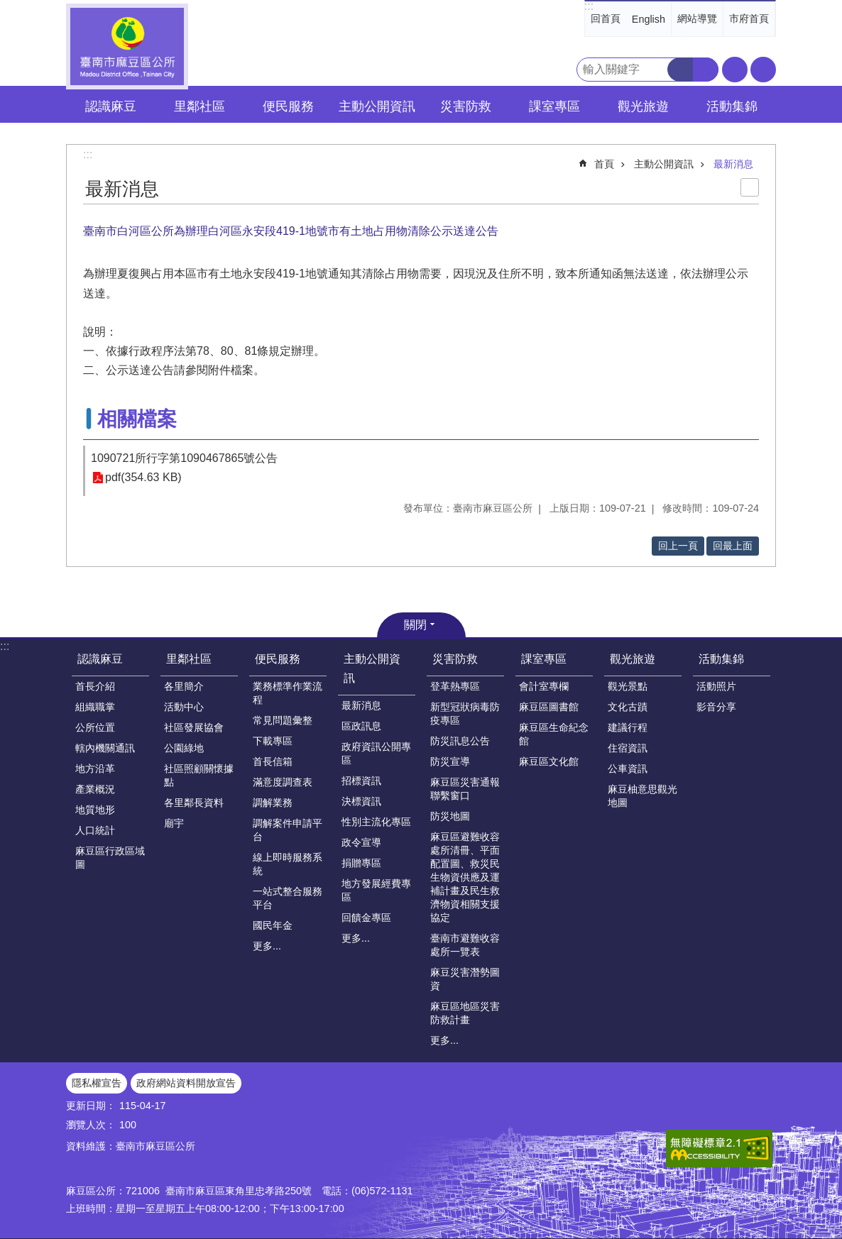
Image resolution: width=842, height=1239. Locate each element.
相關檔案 (137, 419)
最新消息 (733, 164)
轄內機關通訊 (105, 748)
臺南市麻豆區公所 (127, 46)
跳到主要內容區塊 (7, 7)
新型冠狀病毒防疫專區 (465, 713)
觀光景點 (627, 686)
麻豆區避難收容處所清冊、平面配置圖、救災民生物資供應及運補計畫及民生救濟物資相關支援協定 (465, 877)
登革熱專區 (455, 686)
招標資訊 (361, 780)
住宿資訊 (627, 748)
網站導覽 (697, 18)
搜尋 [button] (680, 69)
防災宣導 (450, 761)
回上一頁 (678, 545)
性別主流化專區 (376, 821)
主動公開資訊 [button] (377, 106)
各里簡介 (184, 686)
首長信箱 (272, 761)
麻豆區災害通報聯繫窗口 (465, 788)
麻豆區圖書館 (549, 706)
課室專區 (544, 659)
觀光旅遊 (632, 659)
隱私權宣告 (96, 1083)
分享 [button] (763, 69)
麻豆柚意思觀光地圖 (642, 795)
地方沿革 (95, 768)
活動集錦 (721, 659)
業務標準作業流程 (287, 693)
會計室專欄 (544, 686)
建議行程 (627, 727)
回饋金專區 (366, 917)
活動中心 (184, 706)
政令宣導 (361, 842)
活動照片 (716, 686)
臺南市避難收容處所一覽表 (465, 944)
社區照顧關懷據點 (199, 775)
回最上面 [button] (733, 545)
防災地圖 (450, 816)
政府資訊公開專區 (376, 753)
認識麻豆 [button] (110, 106)
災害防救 (455, 659)
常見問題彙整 (282, 720)
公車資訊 (627, 768)
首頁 (604, 164)
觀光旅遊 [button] (643, 106)
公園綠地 (184, 748)
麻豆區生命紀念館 (554, 734)
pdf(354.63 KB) (143, 478)
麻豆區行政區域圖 (110, 857)
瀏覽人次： (91, 1124)
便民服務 (277, 659)
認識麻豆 (100, 659)
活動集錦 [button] (732, 106)
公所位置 (95, 727)
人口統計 (95, 830)
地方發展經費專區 (376, 890)
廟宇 (174, 823)
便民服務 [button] (288, 106)
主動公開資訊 (664, 164)
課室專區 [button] (554, 106)
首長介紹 (95, 686)
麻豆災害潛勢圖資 (465, 979)
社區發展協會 (194, 727)
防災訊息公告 (460, 741)
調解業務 (272, 802)
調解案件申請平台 (287, 829)
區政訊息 (361, 726)
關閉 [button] (415, 625)
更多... (267, 946)
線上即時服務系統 (287, 864)
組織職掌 (95, 706)
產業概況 (95, 789)
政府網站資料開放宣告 (186, 1083)
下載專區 (272, 741)
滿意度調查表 (282, 782)
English (648, 19)
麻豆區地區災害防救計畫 (465, 1013)
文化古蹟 (627, 706)
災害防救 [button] (465, 106)
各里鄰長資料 (194, 802)
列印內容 (749, 187)
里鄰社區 (189, 659)
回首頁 (605, 18)
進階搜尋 (705, 69)
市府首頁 (749, 18)
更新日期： (91, 1105)
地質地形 (95, 809)
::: (589, 6)
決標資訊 (361, 801)
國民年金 (272, 925)
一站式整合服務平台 (287, 898)
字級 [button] (735, 69)
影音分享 (716, 706)
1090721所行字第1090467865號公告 (184, 458)
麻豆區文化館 (549, 761)
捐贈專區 (361, 863)
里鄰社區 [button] (199, 106)
